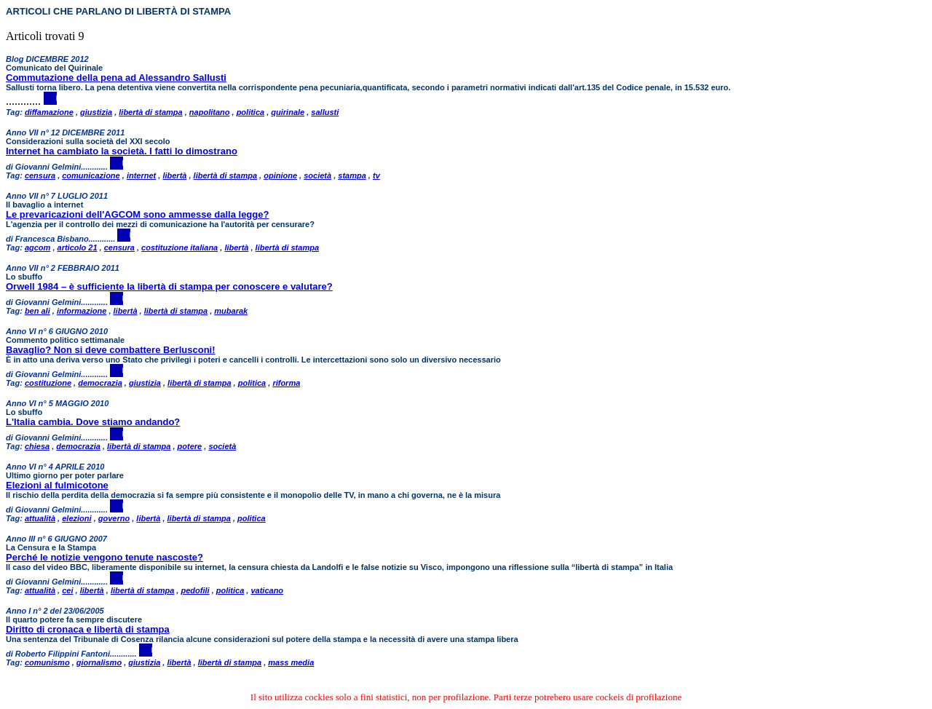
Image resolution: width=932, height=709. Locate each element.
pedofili (195, 590)
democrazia (100, 383)
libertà (174, 175)
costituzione (48, 383)
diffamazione (49, 112)
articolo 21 (78, 247)
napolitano (209, 112)
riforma (286, 383)
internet (141, 175)
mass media (291, 662)
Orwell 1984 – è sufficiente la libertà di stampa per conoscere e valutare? (169, 286)
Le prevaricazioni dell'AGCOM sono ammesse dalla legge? (137, 214)
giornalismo (99, 662)
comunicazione (90, 175)
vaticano (266, 590)
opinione (280, 175)
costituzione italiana (179, 247)
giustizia (96, 112)
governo (114, 518)
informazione (81, 310)
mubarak (231, 310)
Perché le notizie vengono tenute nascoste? (104, 557)
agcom (37, 247)
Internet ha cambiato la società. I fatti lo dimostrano (121, 151)
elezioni (76, 518)
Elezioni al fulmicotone (57, 485)
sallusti (325, 112)
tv (376, 175)
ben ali (37, 310)
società (317, 175)
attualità (40, 518)
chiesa (37, 446)
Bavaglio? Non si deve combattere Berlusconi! (111, 349)
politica (251, 112)
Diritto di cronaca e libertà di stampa (88, 629)
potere (190, 446)
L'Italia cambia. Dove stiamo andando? (93, 421)
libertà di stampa (150, 112)
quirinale (287, 112)
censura (40, 175)
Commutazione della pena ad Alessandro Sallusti (116, 77)
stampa (352, 175)
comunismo (47, 662)
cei (67, 590)
